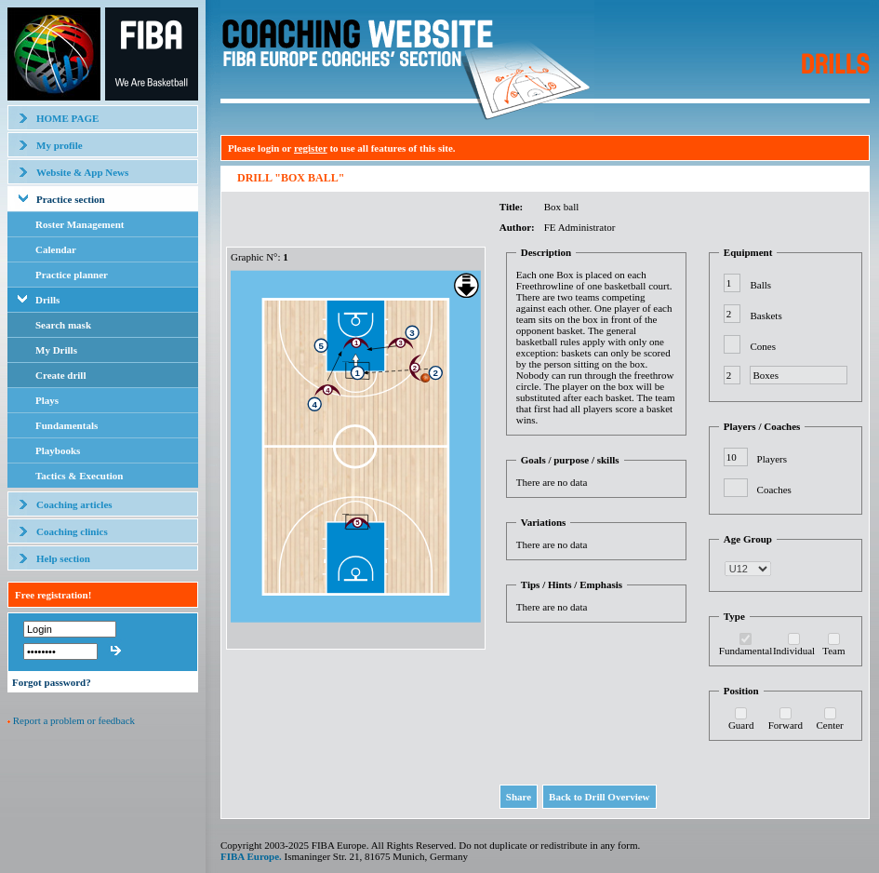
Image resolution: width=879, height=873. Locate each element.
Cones (763, 346)
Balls (760, 284)
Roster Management (79, 224)
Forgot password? (51, 682)
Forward (785, 725)
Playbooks (57, 450)
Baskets (765, 315)
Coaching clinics (72, 531)
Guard (741, 725)
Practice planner (71, 274)
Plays (47, 400)
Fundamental (745, 650)
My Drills (56, 350)
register (310, 148)
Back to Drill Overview (599, 796)
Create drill (60, 375)
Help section (63, 558)
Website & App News (82, 172)
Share (518, 796)
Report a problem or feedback (74, 720)
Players (772, 458)
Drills (47, 299)
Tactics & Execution (79, 475)
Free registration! (53, 594)
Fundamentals (66, 425)
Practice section (70, 199)
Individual (794, 650)
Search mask (63, 324)
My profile (59, 145)
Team (833, 650)
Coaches (774, 489)
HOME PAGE (67, 118)
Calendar (55, 249)
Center (829, 725)
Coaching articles (74, 504)
